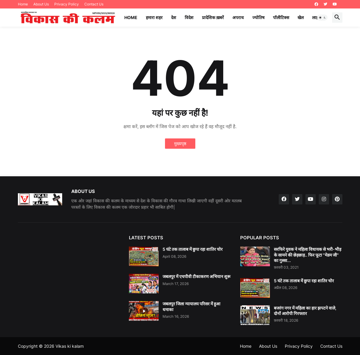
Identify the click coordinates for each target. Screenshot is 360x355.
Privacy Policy (66, 4)
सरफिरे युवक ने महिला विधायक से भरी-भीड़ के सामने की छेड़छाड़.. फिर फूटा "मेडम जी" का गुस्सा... (307, 255)
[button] (322, 18)
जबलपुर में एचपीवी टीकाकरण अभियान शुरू (196, 276)
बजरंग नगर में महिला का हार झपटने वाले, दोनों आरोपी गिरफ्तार (305, 310)
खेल (301, 17)
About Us (41, 4)
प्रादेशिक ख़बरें (213, 17)
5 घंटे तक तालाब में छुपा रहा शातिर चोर (193, 249)
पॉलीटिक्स (281, 17)
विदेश (189, 17)
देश (173, 17)
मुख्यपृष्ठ (180, 143)
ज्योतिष (258, 17)
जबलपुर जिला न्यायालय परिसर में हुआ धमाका (191, 306)
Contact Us (93, 4)
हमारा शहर (154, 17)
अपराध (238, 17)
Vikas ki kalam (70, 346)
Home (23, 4)
